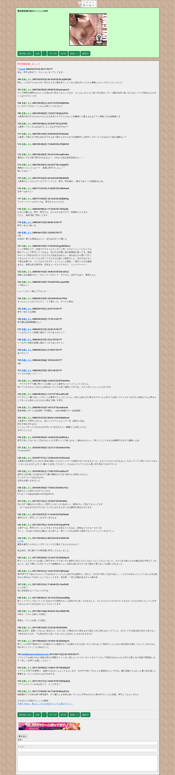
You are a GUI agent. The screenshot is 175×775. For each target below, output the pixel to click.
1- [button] (44, 53)
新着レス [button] (74, 53)
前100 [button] (63, 53)
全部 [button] (37, 53)
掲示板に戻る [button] (25, 53)
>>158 (20, 541)
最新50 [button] (85, 53)
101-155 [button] (53, 53)
